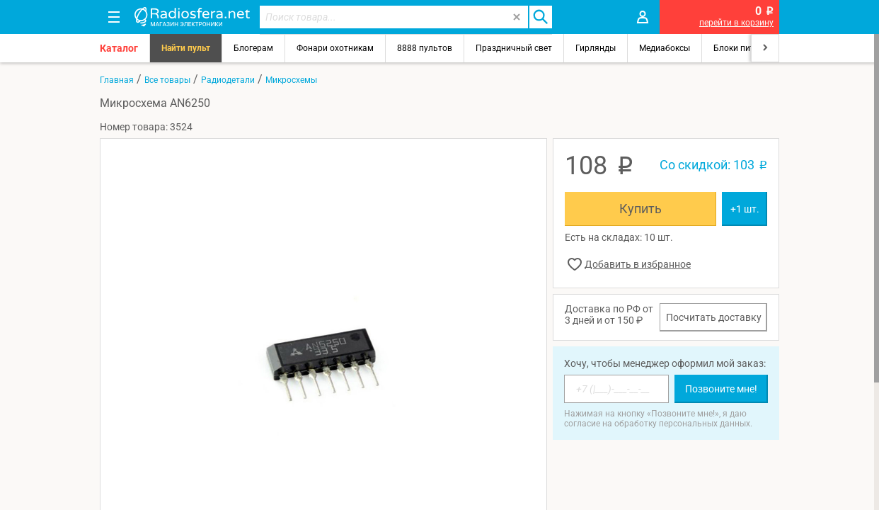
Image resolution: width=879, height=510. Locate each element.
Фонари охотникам (335, 48)
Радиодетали (228, 80)
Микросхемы (291, 80)
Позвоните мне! (721, 389)
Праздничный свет (514, 48)
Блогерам (253, 48)
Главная (117, 80)
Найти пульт (185, 48)
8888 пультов (424, 48)
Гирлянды (595, 48)
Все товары (167, 80)
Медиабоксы (664, 48)
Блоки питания (743, 48)
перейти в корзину (736, 23)
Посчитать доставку (714, 317)
